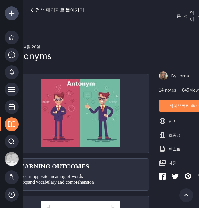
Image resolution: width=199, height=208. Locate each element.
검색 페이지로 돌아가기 (56, 10)
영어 (192, 16)
